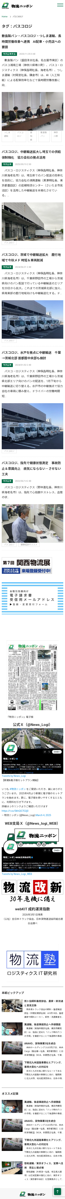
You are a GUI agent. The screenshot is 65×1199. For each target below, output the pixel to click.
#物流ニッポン (18, 789)
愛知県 (31, 136)
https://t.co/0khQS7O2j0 (15, 810)
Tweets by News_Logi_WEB (17, 874)
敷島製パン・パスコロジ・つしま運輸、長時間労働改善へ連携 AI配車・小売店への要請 (31, 41)
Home (4, 16)
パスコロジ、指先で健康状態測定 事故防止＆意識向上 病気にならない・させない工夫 (31, 468)
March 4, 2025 (43, 815)
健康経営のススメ (29, 544)
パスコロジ (9, 242)
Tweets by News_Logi (14, 776)
